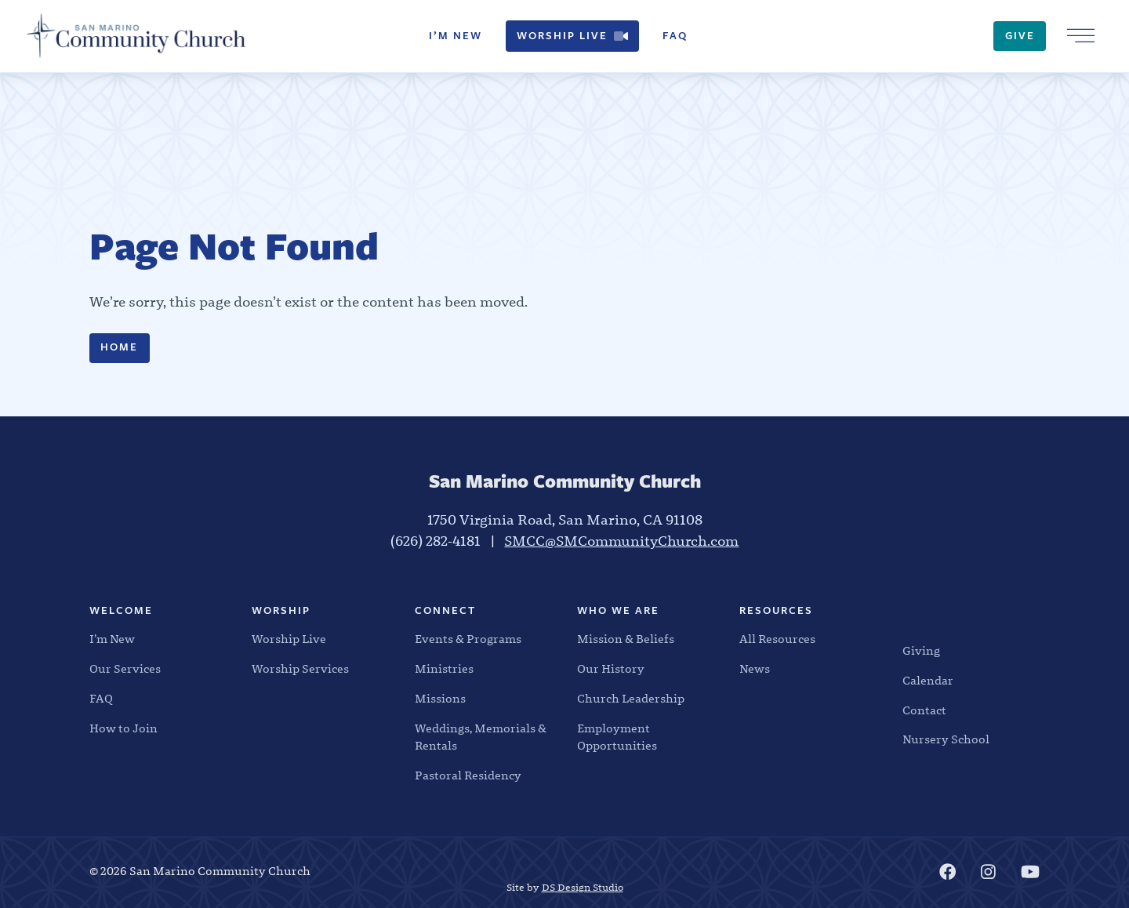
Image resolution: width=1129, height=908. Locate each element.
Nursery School (945, 739)
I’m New (455, 35)
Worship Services (300, 668)
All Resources (777, 639)
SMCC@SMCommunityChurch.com (621, 541)
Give (1020, 35)
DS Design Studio (582, 888)
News (754, 668)
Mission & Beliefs (625, 639)
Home (119, 347)
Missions (440, 698)
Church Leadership (630, 698)
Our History (610, 668)
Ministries (444, 668)
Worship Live (572, 36)
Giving (921, 650)
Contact (924, 710)
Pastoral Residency (468, 775)
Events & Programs (468, 639)
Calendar (927, 680)
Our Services (125, 668)
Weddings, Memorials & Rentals (480, 737)
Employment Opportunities (617, 737)
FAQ (675, 35)
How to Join (123, 728)
